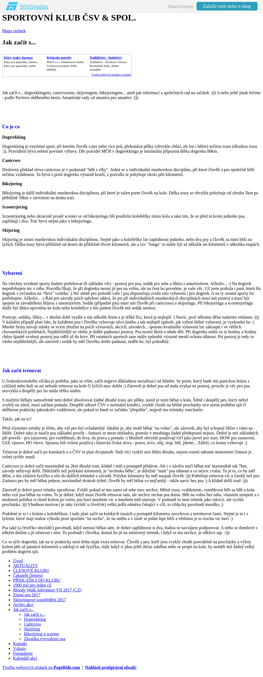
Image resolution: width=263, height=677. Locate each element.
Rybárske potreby (59, 58)
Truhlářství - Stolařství (106, 58)
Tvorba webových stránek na (41, 667)
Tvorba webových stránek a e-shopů (111, 74)
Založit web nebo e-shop (227, 6)
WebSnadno (34, 6)
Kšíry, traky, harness (18, 58)
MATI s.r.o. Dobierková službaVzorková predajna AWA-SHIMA (65, 65)
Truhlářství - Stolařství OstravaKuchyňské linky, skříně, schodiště (108, 65)
